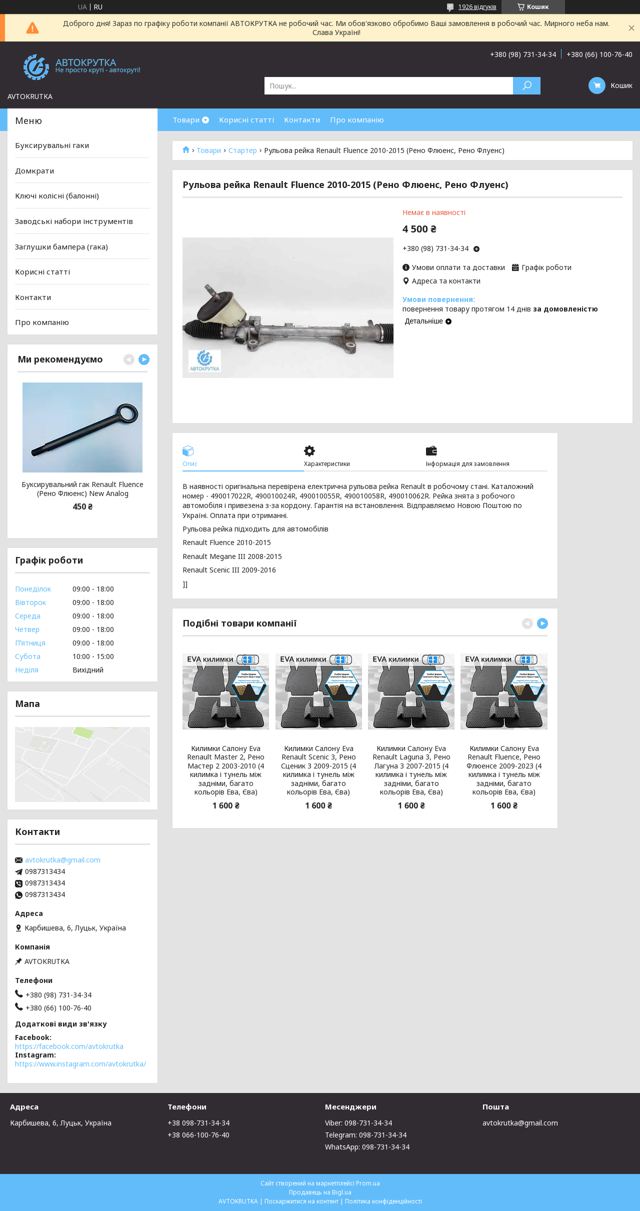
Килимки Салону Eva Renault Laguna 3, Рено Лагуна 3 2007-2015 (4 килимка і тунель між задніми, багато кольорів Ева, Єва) (411, 770)
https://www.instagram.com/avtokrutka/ (80, 1063)
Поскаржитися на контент (301, 1201)
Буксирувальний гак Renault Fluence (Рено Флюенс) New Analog (83, 489)
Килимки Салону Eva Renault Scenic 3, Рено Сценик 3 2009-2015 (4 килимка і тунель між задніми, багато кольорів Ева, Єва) (318, 770)
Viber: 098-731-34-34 (358, 1123)
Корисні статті (246, 119)
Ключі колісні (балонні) (57, 195)
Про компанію (357, 119)
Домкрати (34, 171)
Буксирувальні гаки (52, 145)
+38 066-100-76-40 (199, 1135)
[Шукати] (526, 85)
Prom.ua (368, 1183)
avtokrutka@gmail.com (62, 860)
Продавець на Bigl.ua (320, 1192)
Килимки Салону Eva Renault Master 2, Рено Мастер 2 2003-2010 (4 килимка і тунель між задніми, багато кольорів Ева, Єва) (225, 770)
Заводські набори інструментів (74, 221)
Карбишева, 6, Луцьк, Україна (61, 1123)
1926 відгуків (477, 6)
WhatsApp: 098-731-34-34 (367, 1147)
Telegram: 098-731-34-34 (365, 1135)
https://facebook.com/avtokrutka (69, 1046)
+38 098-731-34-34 (199, 1123)
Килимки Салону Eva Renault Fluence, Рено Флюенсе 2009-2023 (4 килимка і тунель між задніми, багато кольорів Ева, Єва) (504, 770)
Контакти (302, 119)
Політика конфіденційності (383, 1201)
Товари (186, 119)
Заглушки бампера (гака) (61, 246)
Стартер (242, 150)
